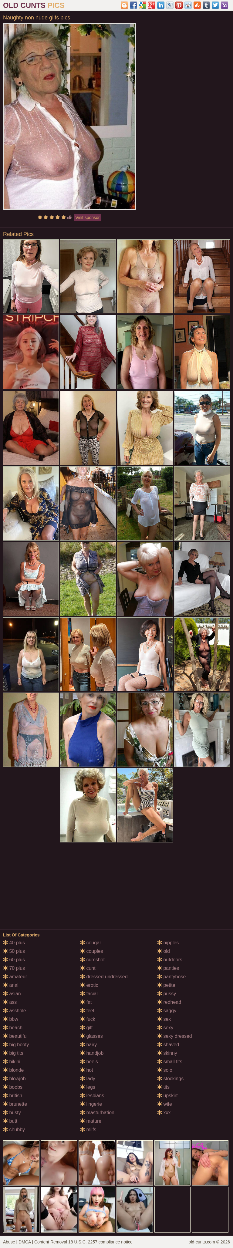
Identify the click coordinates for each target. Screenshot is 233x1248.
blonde (13, 1070)
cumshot (92, 959)
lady (87, 1078)
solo (164, 1070)
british (12, 1095)
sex (164, 1019)
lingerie (91, 1104)
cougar (90, 942)
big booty (16, 1044)
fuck (87, 1019)
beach (12, 1027)
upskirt (167, 1095)
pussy (166, 993)
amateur (15, 976)
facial (89, 993)
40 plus (14, 942)
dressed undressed (104, 976)
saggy (166, 1010)
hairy (88, 1044)
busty (12, 1112)
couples (91, 951)
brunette (15, 1104)
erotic (89, 985)
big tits (13, 1053)
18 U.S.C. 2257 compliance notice (100, 1242)
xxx (164, 1112)
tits (163, 1087)
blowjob (14, 1078)
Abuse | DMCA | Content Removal (35, 1242)
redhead (169, 1002)
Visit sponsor (88, 217)
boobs (12, 1087)
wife (164, 1104)
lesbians (92, 1095)
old (163, 951)
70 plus (14, 968)
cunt (88, 968)
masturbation (97, 1112)
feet (87, 1010)
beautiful (15, 1036)
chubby (14, 1129)
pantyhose (171, 976)
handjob (91, 1053)
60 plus (14, 959)
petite (166, 985)
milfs (88, 1129)
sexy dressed (174, 1036)
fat (86, 1002)
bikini (11, 1061)
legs (87, 1087)
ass (10, 1002)
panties (168, 968)
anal (11, 985)
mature (90, 1121)
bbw (10, 1019)
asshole (14, 1010)
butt (10, 1121)
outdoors (169, 959)
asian (12, 993)
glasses (91, 1036)
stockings (170, 1078)
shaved (168, 1044)
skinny (167, 1053)
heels (89, 1061)
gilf (86, 1027)
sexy (165, 1027)
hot (86, 1070)
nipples (168, 942)
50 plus (14, 951)
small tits (169, 1061)
